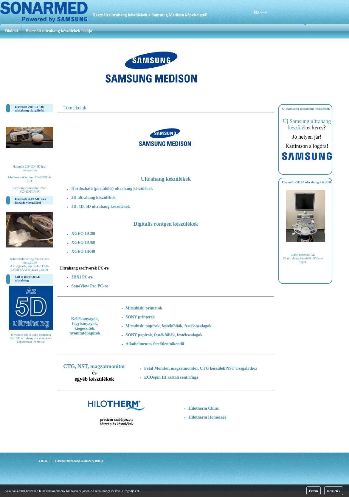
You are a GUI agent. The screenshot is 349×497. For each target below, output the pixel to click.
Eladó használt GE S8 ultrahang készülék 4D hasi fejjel (303, 258)
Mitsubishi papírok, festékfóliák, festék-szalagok (168, 326)
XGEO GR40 (83, 251)
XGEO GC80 (83, 233)
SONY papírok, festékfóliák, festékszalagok (164, 335)
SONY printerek (140, 317)
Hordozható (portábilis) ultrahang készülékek (112, 188)
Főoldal (11, 31)
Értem (313, 491)
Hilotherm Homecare (207, 417)
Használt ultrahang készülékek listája (58, 31)
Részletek (333, 491)
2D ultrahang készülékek (93, 197)
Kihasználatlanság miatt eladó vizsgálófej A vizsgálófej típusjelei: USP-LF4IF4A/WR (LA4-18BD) (29, 264)
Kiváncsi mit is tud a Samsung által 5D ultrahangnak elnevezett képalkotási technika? (31, 338)
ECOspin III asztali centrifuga (171, 377)
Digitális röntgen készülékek (166, 224)
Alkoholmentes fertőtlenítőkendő (154, 344)
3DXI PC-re (82, 277)
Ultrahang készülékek (166, 179)
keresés (263, 12)
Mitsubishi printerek (143, 308)
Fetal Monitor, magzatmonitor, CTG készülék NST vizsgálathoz (200, 368)
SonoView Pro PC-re (89, 286)
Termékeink (74, 107)
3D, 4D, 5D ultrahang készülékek (100, 206)
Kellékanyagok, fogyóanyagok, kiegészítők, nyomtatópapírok (84, 326)
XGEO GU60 (83, 242)
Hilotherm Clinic (203, 408)
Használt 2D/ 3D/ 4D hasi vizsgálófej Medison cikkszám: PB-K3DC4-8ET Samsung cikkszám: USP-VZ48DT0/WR (29, 179)
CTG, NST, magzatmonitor (94, 366)
